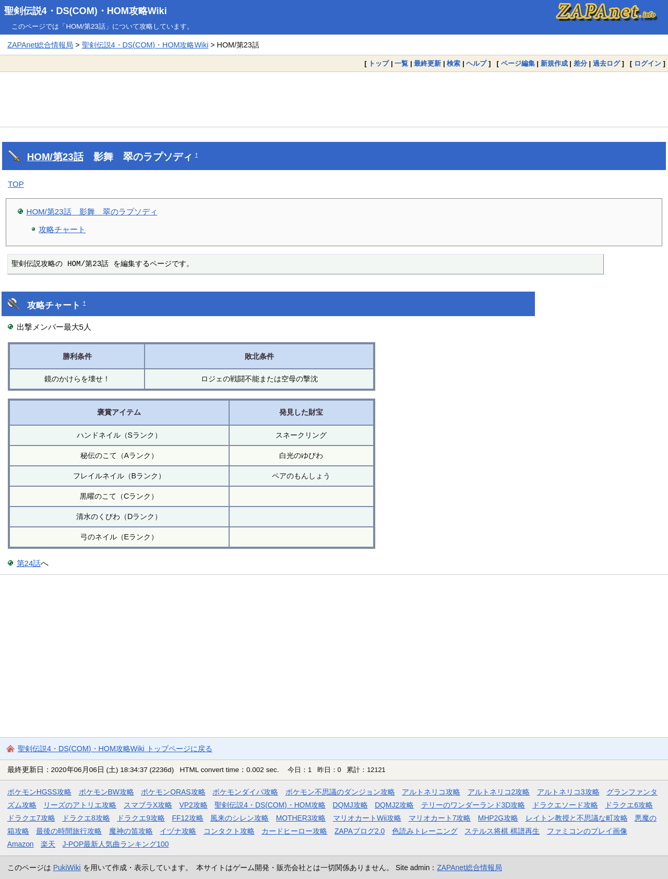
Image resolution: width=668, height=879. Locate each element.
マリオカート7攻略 (440, 818)
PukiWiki (67, 867)
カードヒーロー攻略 (294, 831)
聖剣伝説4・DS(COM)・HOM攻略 (270, 805)
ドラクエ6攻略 (629, 805)
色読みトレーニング (425, 831)
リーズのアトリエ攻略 (79, 805)
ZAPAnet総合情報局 (40, 45)
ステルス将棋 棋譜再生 (502, 831)
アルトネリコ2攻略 (499, 792)
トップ (378, 63)
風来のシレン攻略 (239, 818)
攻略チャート (62, 229)
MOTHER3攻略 (301, 818)
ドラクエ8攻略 (86, 818)
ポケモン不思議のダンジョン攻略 (340, 792)
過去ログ (606, 63)
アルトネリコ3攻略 (568, 792)
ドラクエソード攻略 (565, 805)
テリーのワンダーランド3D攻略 (473, 805)
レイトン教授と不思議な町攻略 (577, 818)
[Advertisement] (334, 99)
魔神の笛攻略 (131, 831)
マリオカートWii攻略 (367, 818)
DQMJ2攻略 (394, 805)
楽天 (48, 844)
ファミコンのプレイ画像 (587, 831)
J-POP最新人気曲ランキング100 (116, 844)
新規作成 (554, 63)
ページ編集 (518, 63)
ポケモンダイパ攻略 (245, 792)
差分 (580, 63)
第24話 (29, 563)
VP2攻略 (194, 805)
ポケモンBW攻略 (106, 792)
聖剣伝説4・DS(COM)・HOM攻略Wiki (85, 11)
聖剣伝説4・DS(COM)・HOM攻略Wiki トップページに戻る (115, 748)
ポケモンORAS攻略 (173, 792)
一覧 (401, 63)
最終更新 (427, 63)
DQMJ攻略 (349, 805)
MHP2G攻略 (498, 818)
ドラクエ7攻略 (31, 818)
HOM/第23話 (55, 156)
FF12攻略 (187, 818)
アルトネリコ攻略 (431, 792)
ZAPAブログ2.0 (360, 831)
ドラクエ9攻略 (141, 818)
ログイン (647, 63)
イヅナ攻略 (178, 831)
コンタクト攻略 (229, 831)
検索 (453, 63)
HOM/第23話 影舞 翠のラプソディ (92, 211)
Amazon (20, 844)
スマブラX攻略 (148, 805)
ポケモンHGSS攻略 (39, 792)
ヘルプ (476, 63)
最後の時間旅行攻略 (69, 831)
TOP (16, 183)
